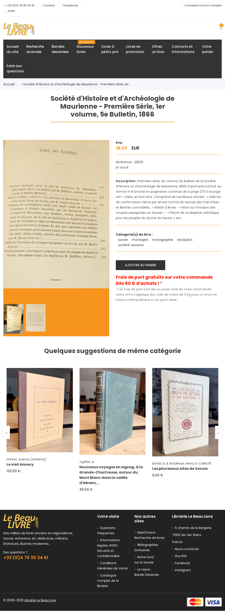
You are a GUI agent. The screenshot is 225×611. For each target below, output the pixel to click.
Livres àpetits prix (109, 49)
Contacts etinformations (183, 49)
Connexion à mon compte (203, 5)
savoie (123, 240)
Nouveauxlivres (86, 47)
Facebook (71, 5)
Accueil (10, 84)
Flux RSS (179, 556)
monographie (163, 240)
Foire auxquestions (15, 68)
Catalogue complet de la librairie (108, 580)
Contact (49, 5)
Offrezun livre (158, 49)
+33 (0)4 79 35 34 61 (20, 5)
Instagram (181, 570)
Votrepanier (207, 49)
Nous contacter (185, 549)
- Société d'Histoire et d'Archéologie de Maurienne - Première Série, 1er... (75, 84)
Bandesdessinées (60, 49)
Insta (11, 11)
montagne (140, 240)
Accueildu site (13, 49)
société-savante (131, 245)
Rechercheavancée (35, 49)
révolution (185, 240)
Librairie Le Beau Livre (40, 600)
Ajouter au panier (140, 265)
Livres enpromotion (135, 49)
